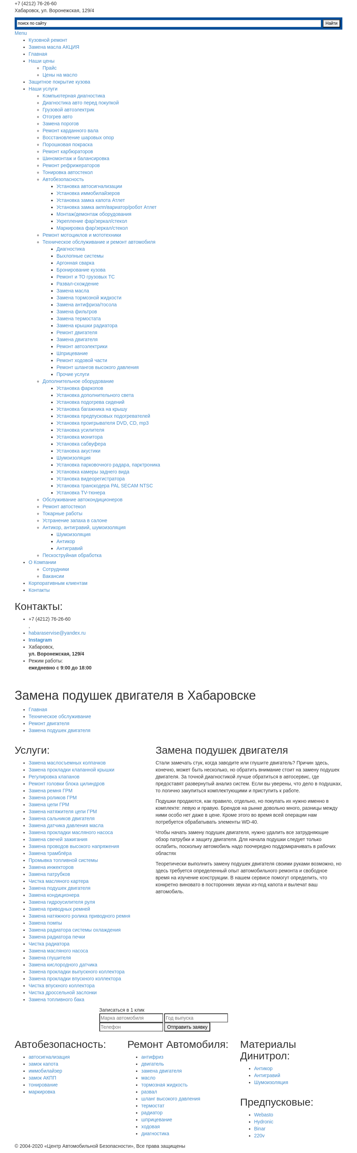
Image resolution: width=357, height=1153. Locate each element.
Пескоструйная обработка (72, 555)
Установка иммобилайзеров (88, 193)
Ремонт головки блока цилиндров (67, 783)
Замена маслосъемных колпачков (67, 763)
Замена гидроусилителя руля (62, 902)
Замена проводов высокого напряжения (74, 846)
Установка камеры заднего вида (92, 471)
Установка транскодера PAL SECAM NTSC (104, 485)
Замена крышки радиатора (86, 325)
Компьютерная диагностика (74, 96)
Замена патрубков (49, 874)
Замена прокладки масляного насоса (71, 832)
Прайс (49, 68)
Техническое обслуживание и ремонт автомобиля (99, 242)
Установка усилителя (80, 430)
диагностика (155, 1133)
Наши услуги (43, 89)
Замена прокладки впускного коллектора (75, 978)
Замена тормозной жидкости (88, 297)
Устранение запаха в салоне (75, 520)
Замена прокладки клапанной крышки (71, 769)
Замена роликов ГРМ (53, 797)
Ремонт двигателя (76, 332)
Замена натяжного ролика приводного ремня (79, 916)
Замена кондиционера (54, 895)
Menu (21, 33)
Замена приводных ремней (59, 909)
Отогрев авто (58, 116)
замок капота (43, 1064)
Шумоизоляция (73, 458)
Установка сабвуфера (81, 444)
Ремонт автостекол (64, 506)
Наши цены (41, 61)
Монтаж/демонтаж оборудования (93, 214)
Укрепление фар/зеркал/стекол (91, 221)
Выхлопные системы (80, 256)
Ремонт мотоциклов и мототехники (82, 235)
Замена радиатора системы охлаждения (75, 930)
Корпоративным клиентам (58, 583)
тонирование (43, 1085)
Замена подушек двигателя (59, 730)
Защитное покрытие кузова (59, 82)
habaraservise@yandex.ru (57, 633)
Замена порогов (61, 123)
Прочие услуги (72, 374)
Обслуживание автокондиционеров (82, 499)
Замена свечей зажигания (58, 839)
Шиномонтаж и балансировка (76, 158)
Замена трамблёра (50, 853)
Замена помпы (45, 923)
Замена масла (72, 290)
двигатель (152, 1064)
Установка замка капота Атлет (90, 200)
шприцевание (156, 1119)
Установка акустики (78, 451)
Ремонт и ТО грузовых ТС (85, 277)
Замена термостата (78, 318)
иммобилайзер (45, 1071)
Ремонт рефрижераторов (71, 165)
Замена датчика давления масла (66, 825)
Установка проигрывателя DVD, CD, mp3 (102, 423)
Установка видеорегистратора (90, 478)
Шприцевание (72, 353)
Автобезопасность (63, 179)
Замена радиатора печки (57, 937)
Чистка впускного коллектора (61, 985)
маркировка (42, 1092)
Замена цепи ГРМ (49, 804)
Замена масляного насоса (58, 951)
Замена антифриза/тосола (86, 304)
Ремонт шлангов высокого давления (97, 367)
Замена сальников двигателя (61, 818)
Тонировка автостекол (68, 172)
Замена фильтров (76, 311)
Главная (38, 54)
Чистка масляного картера (59, 881)
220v (259, 1135)
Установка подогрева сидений (90, 402)
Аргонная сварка (75, 263)
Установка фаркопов (79, 388)
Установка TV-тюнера (80, 492)
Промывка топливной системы (63, 860)
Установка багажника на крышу (91, 409)
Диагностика (70, 249)
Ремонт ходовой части (81, 360)
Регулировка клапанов (54, 776)
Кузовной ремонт (48, 40)
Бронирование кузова (81, 270)
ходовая (150, 1126)
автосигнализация (49, 1057)
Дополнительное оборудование (78, 381)
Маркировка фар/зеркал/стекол (92, 228)
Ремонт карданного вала (70, 130)
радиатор (151, 1112)
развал (149, 1092)
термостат (152, 1105)
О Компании (42, 562)
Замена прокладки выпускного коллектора (76, 971)
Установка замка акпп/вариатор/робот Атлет (106, 207)
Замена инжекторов (51, 867)
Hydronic (263, 1121)
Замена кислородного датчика (63, 964)
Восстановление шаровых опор (78, 137)
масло (148, 1078)
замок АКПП (42, 1078)
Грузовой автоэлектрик (68, 109)
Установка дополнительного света (95, 395)
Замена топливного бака (56, 999)
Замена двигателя (77, 339)
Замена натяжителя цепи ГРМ (63, 811)
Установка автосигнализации (89, 186)
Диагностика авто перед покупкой (81, 102)
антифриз (152, 1057)
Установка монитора (79, 437)
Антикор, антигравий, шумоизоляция (84, 527)
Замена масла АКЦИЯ (54, 47)
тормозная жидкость (164, 1085)
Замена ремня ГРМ (51, 790)
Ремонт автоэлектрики (81, 346)
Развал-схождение (77, 284)
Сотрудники (56, 569)
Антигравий (69, 548)
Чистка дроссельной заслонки (63, 992)
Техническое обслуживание (60, 716)
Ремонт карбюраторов (68, 151)
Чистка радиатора (49, 944)
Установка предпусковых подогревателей (103, 416)
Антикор (65, 541)
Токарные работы (62, 513)
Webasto (263, 1114)
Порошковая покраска (68, 144)
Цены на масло (60, 75)
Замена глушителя (50, 957)
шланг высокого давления (170, 1098)
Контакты (39, 590)
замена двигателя (161, 1071)
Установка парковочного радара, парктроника (108, 465)
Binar (260, 1128)
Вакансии (53, 576)
